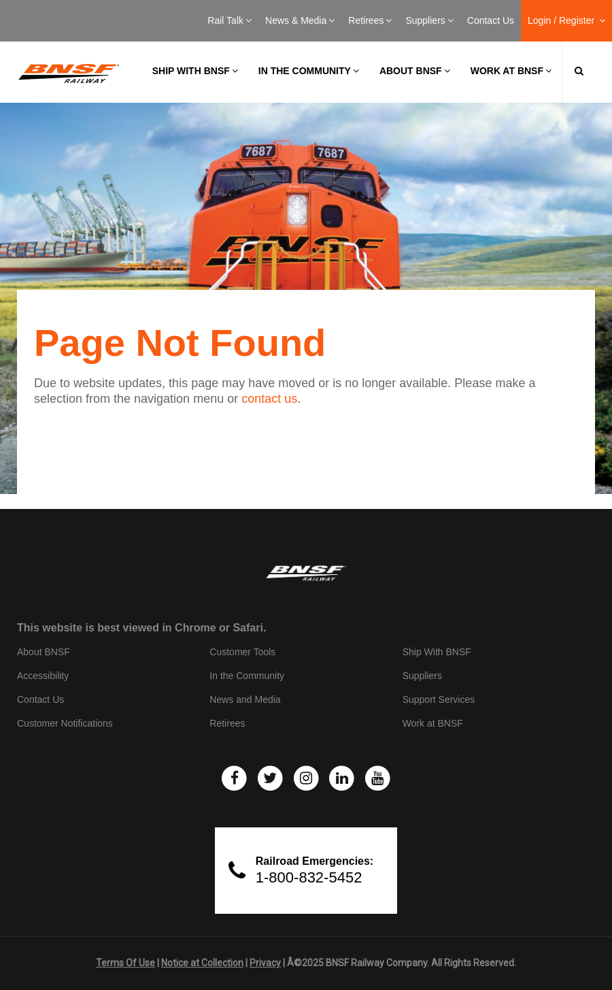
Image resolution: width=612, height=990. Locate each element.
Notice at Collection (202, 962)
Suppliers (429, 20)
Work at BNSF (511, 70)
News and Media (244, 699)
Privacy (265, 962)
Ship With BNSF (437, 651)
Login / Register (566, 20)
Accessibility (43, 675)
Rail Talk (229, 20)
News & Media (300, 20)
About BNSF (414, 70)
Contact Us (490, 20)
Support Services (439, 699)
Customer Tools (242, 651)
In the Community (308, 70)
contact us (269, 399)
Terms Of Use (125, 962)
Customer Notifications (65, 723)
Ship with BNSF (195, 70)
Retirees (370, 20)
